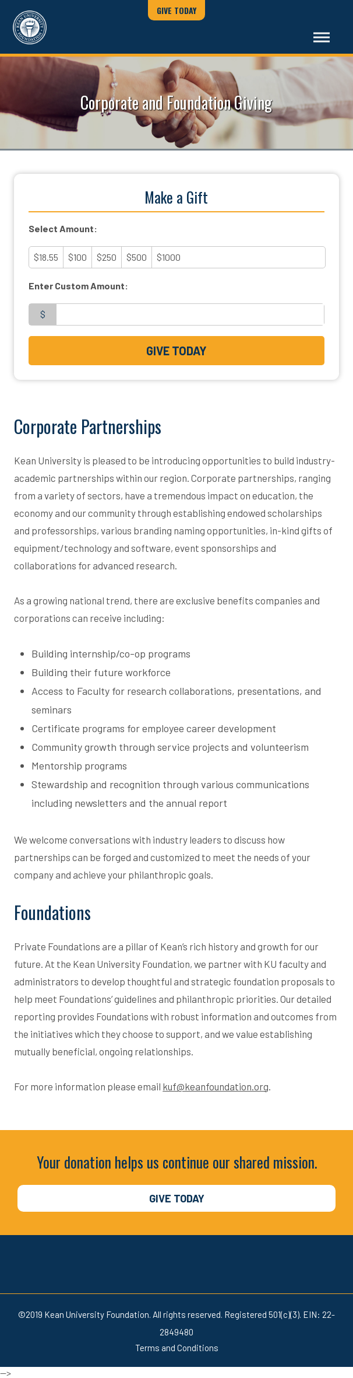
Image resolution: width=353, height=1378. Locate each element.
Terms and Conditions (176, 1347)
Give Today (176, 10)
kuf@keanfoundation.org (216, 1086)
